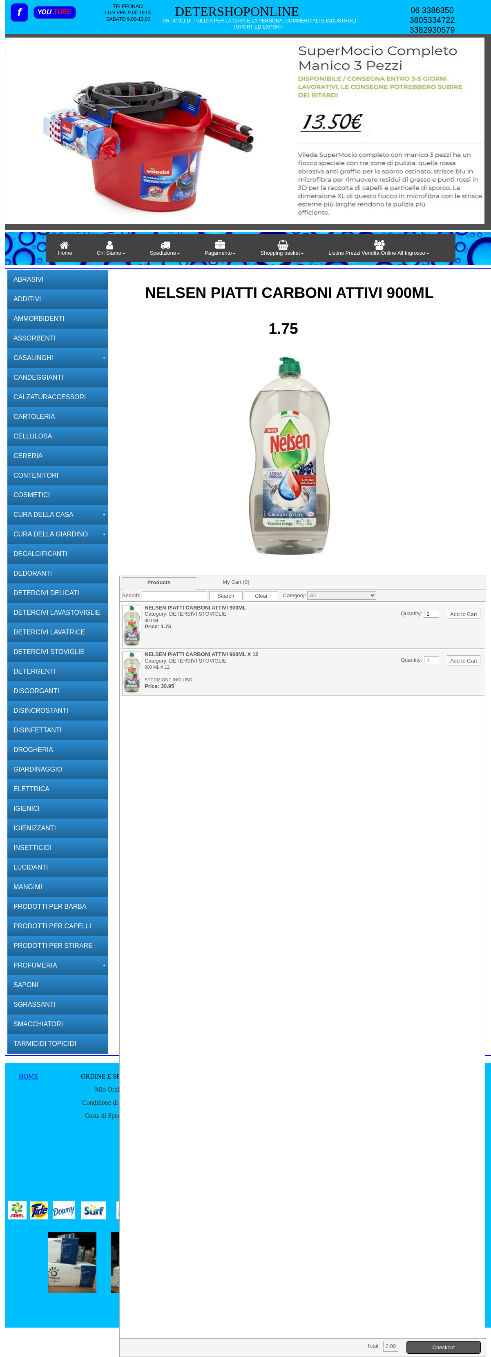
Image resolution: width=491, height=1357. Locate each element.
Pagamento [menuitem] (220, 248)
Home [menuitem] (65, 248)
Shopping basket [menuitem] (282, 248)
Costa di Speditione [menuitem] (110, 1115)
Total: (373, 1346)
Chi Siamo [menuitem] (111, 248)
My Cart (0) (236, 582)
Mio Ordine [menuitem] (110, 1089)
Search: (131, 595)
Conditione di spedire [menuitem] (110, 1102)
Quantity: (411, 613)
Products (158, 582)
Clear (261, 596)
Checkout (444, 1347)
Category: (294, 595)
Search (225, 596)
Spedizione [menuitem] (165, 248)
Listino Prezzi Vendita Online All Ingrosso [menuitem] (378, 248)
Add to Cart (463, 614)
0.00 (391, 1346)
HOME (28, 1076)
